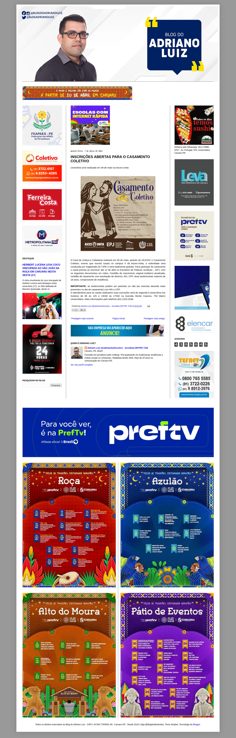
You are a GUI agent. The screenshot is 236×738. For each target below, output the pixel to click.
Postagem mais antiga (154, 318)
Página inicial (118, 318)
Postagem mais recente (82, 318)
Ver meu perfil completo (82, 365)
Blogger (196, 724)
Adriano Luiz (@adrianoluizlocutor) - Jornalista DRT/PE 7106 (118, 348)
